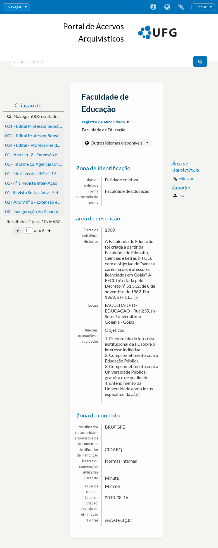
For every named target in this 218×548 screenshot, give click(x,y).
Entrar (201, 7)
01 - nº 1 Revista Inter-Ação (31, 183)
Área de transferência (181, 7)
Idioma (167, 7)
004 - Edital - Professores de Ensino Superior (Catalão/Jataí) (34, 145)
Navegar (15, 7)
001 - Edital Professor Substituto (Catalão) (34, 126)
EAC (179, 196)
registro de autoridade (103, 121)
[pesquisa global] (103, 61)
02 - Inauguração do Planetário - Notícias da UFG (34, 211)
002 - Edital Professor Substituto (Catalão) (34, 135)
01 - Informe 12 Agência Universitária (34, 164)
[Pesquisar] (200, 61)
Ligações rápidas (153, 7)
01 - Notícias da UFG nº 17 (30, 173)
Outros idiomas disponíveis (119, 142)
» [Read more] (137, 297)
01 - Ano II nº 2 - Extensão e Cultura (34, 154)
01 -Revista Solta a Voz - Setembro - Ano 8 (34, 192)
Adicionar (186, 178)
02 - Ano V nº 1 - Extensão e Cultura (34, 202)
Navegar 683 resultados (33, 116)
